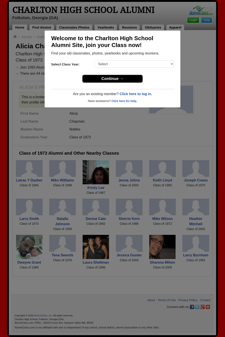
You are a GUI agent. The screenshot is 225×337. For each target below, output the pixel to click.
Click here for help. (124, 101)
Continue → (113, 78)
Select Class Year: (65, 64)
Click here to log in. (136, 94)
